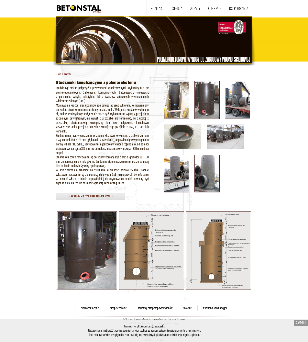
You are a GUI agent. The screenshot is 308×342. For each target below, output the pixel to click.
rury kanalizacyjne (90, 308)
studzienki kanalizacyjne (215, 308)
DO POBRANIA (238, 8)
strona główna (97, 11)
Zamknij (301, 323)
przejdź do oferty (63, 74)
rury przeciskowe (118, 308)
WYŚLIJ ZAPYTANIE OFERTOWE (91, 196)
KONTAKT (157, 8)
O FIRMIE (214, 8)
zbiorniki (187, 308)
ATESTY (195, 8)
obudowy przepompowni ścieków (155, 308)
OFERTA (177, 8)
